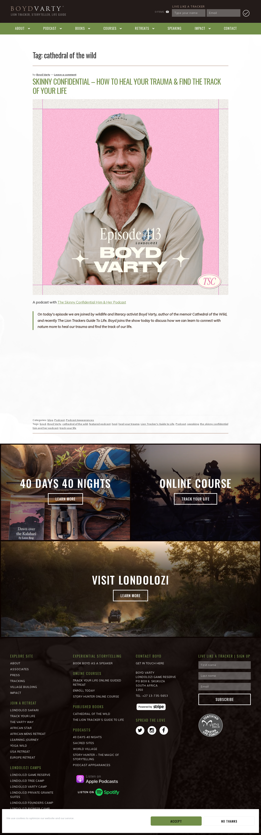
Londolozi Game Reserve (30, 774)
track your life (68, 428)
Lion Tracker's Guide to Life (157, 423)
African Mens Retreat (28, 733)
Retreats (142, 28)
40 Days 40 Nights (87, 737)
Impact (200, 28)
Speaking (174, 28)
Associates (19, 669)
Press (15, 675)
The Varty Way (22, 722)
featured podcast (100, 423)
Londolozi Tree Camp (27, 780)
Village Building (23, 687)
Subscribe (225, 699)
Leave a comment (65, 74)
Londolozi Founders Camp (31, 802)
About (20, 28)
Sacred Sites (83, 743)
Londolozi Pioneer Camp (30, 808)
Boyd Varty (43, 74)
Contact (230, 28)
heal (114, 423)
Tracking (17, 681)
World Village (85, 749)
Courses (109, 28)
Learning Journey (24, 739)
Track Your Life (195, 499)
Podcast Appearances (80, 420)
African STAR (21, 728)
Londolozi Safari (24, 710)
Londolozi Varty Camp (28, 786)
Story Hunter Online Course (96, 696)
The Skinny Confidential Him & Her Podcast (92, 302)
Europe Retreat (22, 757)
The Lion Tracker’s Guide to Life (98, 719)
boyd (43, 423)
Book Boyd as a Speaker (93, 663)
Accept (176, 821)
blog (50, 420)
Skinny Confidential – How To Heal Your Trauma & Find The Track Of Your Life (127, 86)
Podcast (49, 28)
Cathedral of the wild (91, 713)
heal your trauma (128, 423)
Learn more (65, 499)
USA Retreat (20, 751)
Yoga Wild (18, 745)
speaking (193, 423)
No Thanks (229, 821)
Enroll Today (84, 690)
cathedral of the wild (75, 423)
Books (80, 28)
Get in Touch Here (150, 663)
